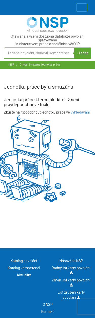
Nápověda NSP (71, 261)
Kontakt (47, 312)
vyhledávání (80, 112)
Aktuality (24, 275)
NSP (11, 64)
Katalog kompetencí (24, 268)
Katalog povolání (24, 261)
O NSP (48, 305)
